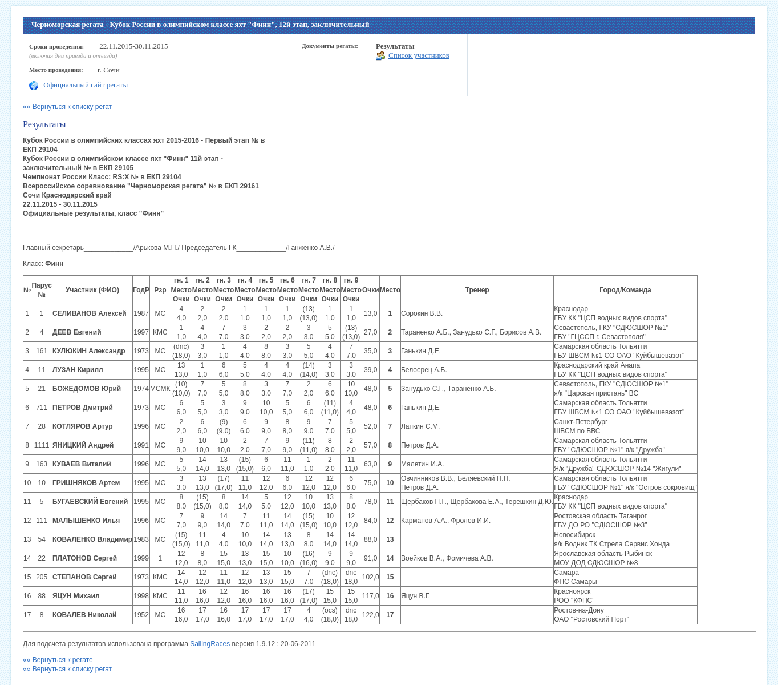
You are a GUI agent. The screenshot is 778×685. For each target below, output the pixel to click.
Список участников (412, 56)
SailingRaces (211, 644)
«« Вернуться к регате (58, 660)
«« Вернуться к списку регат (67, 107)
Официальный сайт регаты (78, 84)
